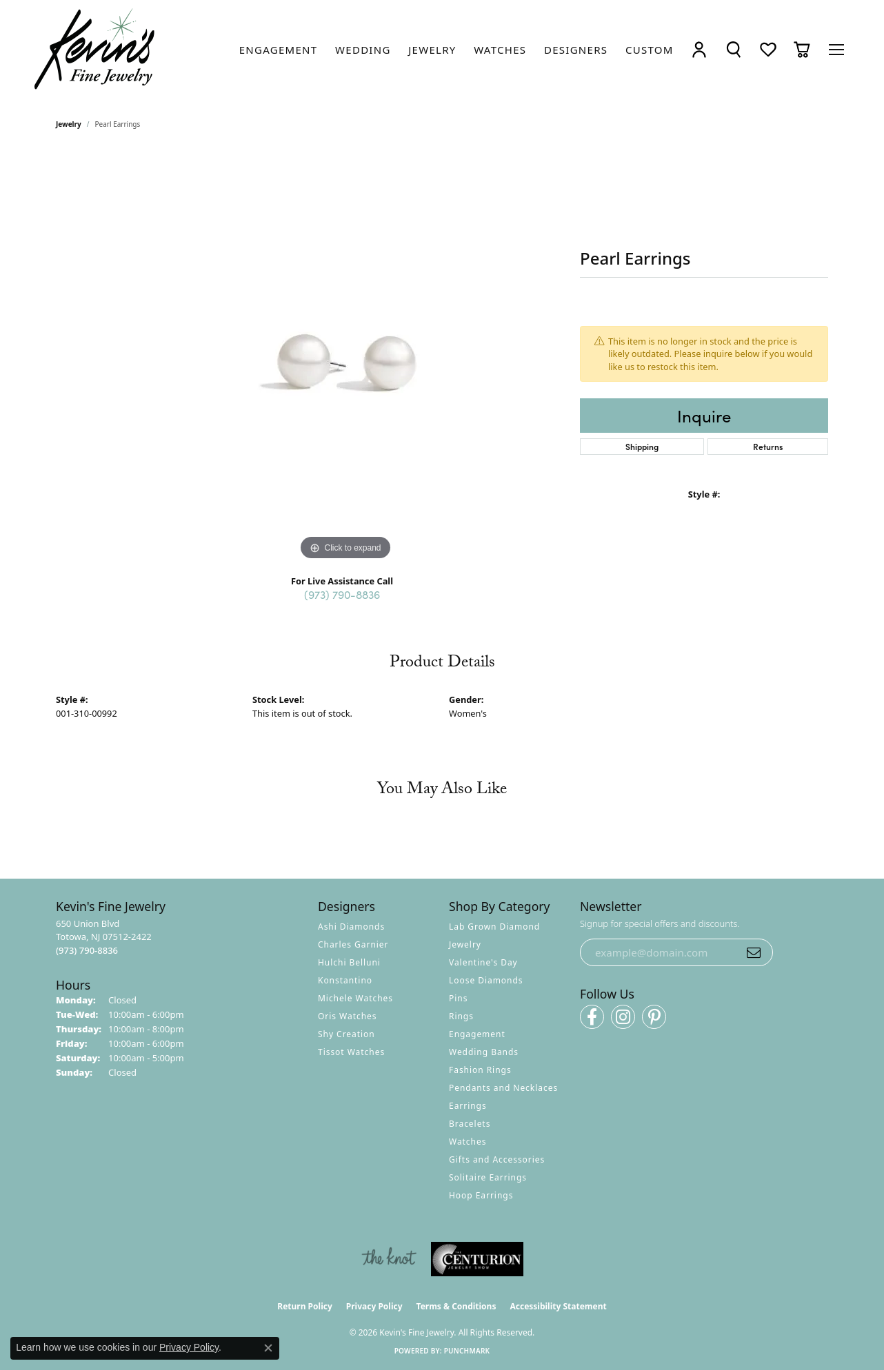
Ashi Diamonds (351, 926)
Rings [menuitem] (461, 1016)
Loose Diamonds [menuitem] (486, 980)
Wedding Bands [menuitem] (484, 1052)
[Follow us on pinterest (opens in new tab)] (654, 1017)
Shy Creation (346, 1034)
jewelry (68, 124)
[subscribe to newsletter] (753, 952)
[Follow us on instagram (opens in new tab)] (623, 1017)
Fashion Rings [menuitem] (480, 1070)
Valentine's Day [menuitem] (483, 962)
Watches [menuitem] (467, 1141)
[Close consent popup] (268, 1348)
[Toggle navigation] (836, 49)
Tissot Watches (351, 1052)
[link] (278, 49)
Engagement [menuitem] (477, 1034)
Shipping (642, 446)
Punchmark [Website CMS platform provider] (467, 1351)
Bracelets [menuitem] (469, 1123)
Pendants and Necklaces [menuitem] (503, 1088)
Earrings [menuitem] (468, 1106)
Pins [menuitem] (458, 998)
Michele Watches (355, 998)
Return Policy (304, 1306)
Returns (768, 446)
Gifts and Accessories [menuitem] (497, 1159)
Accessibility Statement (558, 1306)
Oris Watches (347, 1016)
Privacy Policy (374, 1306)
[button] (699, 49)
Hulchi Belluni (349, 962)
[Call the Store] (87, 950)
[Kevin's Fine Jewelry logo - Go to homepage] (95, 49)
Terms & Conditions (456, 1306)
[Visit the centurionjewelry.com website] (477, 1259)
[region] (345, 357)
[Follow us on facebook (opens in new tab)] (592, 1017)
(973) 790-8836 (342, 594)
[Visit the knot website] (389, 1259)
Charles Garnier (353, 944)
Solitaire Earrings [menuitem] (488, 1177)
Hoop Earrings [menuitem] (481, 1195)
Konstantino (345, 980)
